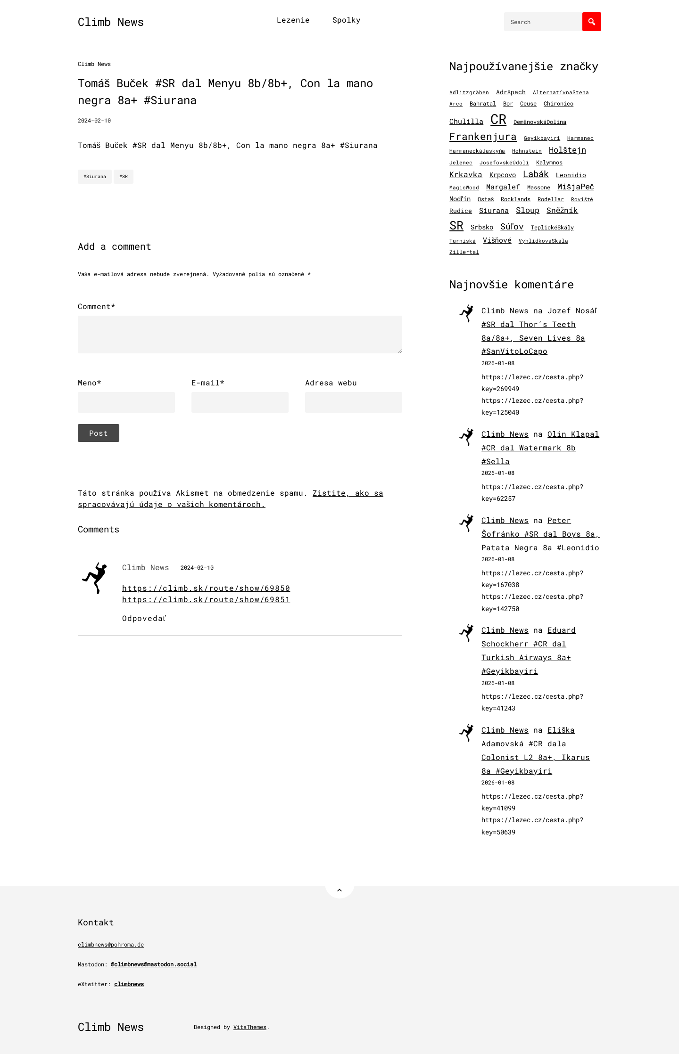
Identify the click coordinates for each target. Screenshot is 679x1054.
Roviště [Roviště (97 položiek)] (582, 199)
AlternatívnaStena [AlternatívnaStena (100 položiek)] (561, 92)
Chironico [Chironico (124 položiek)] (558, 103)
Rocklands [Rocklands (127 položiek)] (515, 199)
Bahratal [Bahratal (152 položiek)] (483, 103)
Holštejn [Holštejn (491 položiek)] (567, 149)
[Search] (591, 21)
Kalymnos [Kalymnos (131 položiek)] (549, 162)
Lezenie (293, 20)
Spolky (346, 20)
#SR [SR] (123, 176)
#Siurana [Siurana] (94, 176)
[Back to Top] (340, 884)
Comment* (97, 306)
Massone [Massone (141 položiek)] (538, 187)
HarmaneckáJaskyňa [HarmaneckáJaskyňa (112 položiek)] (477, 150)
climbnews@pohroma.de (111, 944)
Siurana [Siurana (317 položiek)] (494, 210)
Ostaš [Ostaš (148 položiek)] (486, 199)
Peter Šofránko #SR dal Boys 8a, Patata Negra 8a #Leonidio (540, 533)
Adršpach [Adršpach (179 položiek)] (511, 92)
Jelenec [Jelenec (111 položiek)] (460, 162)
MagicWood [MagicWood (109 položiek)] (464, 187)
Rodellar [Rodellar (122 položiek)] (551, 199)
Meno (89, 382)
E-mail (207, 382)
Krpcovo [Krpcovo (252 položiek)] (502, 174)
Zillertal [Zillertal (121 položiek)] (464, 251)
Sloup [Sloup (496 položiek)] (527, 209)
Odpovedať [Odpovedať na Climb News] (144, 618)
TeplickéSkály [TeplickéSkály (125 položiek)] (552, 227)
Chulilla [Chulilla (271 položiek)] (466, 121)
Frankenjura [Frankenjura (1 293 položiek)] (483, 136)
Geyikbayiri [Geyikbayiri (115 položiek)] (542, 137)
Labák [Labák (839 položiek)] (536, 174)
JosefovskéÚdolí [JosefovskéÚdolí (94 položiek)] (504, 162)
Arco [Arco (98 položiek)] (456, 103)
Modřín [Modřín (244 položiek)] (460, 198)
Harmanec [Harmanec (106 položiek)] (580, 137)
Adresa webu (331, 382)
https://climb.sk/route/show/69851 (206, 599)
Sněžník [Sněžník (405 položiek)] (562, 210)
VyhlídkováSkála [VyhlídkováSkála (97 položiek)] (543, 240)
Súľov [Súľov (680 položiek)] (511, 226)
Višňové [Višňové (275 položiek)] (497, 240)
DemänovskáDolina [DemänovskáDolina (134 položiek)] (539, 121)
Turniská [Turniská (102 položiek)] (462, 240)
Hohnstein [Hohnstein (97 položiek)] (527, 150)
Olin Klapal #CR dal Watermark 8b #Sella (540, 447)
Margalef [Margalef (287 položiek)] (503, 186)
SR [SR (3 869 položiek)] (456, 225)
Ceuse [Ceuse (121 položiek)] (528, 103)
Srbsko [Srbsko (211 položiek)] (482, 227)
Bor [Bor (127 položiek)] (508, 103)
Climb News (111, 21)
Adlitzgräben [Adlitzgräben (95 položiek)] (469, 92)
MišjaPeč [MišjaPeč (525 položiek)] (575, 186)
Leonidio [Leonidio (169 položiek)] (571, 175)
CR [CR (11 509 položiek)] (498, 118)
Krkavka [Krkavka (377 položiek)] (465, 174)
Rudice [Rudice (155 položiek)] (460, 210)
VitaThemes (249, 1026)
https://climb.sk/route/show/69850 (206, 588)
